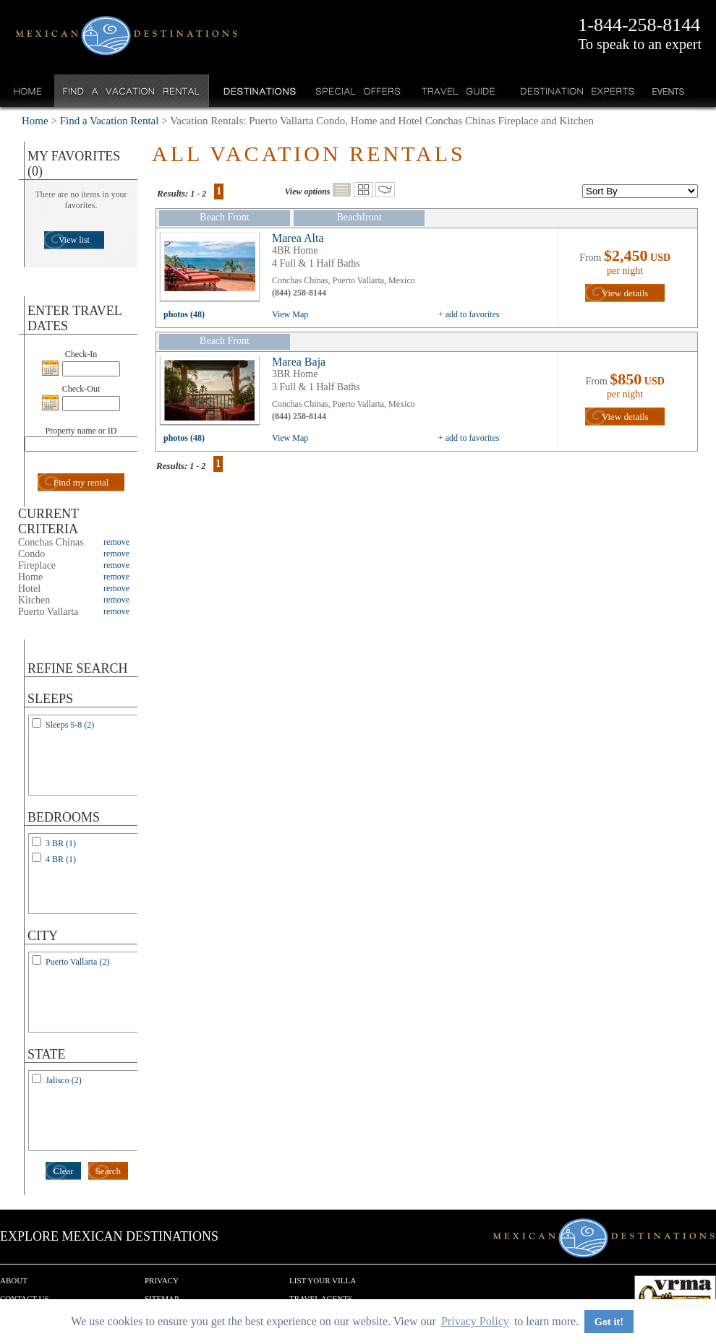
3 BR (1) (61, 843)
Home (27, 90)
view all (213, 270)
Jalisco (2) (64, 1080)
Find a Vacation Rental (132, 90)
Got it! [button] (608, 1321)
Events (667, 90)
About (13, 1280)
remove (116, 542)
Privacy (162, 1280)
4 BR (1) (61, 859)
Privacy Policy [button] (475, 1321)
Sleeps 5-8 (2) (70, 725)
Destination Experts (574, 90)
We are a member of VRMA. (675, 1297)
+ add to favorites (468, 314)
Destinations (258, 90)
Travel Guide (459, 90)
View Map (290, 314)
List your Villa (322, 1280)
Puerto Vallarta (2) (77, 962)
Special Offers (358, 90)
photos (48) (184, 314)
